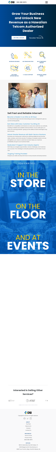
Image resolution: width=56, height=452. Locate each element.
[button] (17, 401)
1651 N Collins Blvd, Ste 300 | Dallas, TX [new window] (28, 445)
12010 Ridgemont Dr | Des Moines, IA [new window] (28, 447)
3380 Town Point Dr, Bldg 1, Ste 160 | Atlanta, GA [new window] (28, 449)
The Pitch (28, 424)
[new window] (25, 418)
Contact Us (28, 430)
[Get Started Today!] (28, 319)
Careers (28, 428)
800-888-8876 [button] (21, 2)
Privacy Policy (28, 437)
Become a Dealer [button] (19, 38)
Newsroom (28, 426)
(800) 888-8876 (28, 439)
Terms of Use (28, 435)
